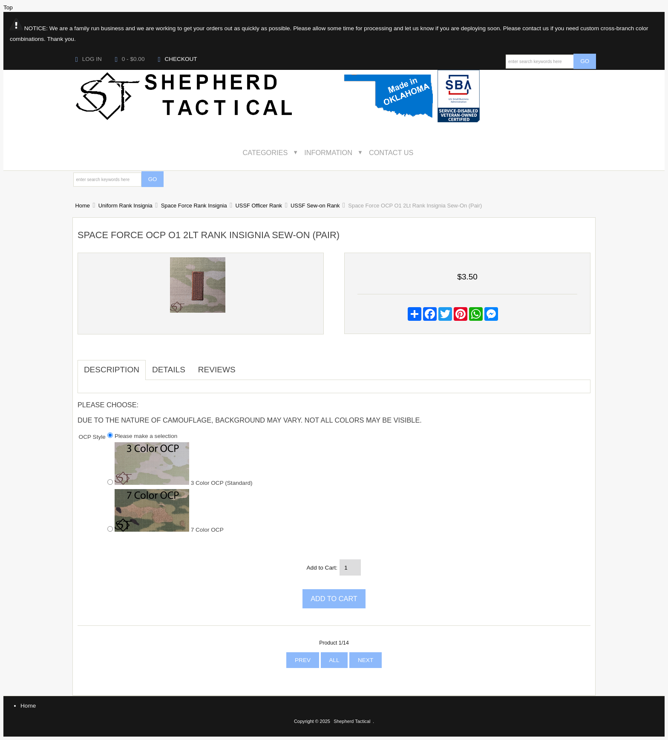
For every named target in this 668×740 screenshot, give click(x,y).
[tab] (248, 365)
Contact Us (391, 152)
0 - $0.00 (130, 59)
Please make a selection (146, 436)
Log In (88, 59)
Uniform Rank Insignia (125, 205)
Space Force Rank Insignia (194, 205)
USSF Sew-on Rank (315, 205)
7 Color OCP (169, 529)
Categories (265, 152)
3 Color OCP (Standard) (184, 482)
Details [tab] (168, 369)
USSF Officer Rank (259, 205)
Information (328, 152)
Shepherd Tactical (352, 721)
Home (82, 205)
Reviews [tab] (217, 369)
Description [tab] (111, 369)
